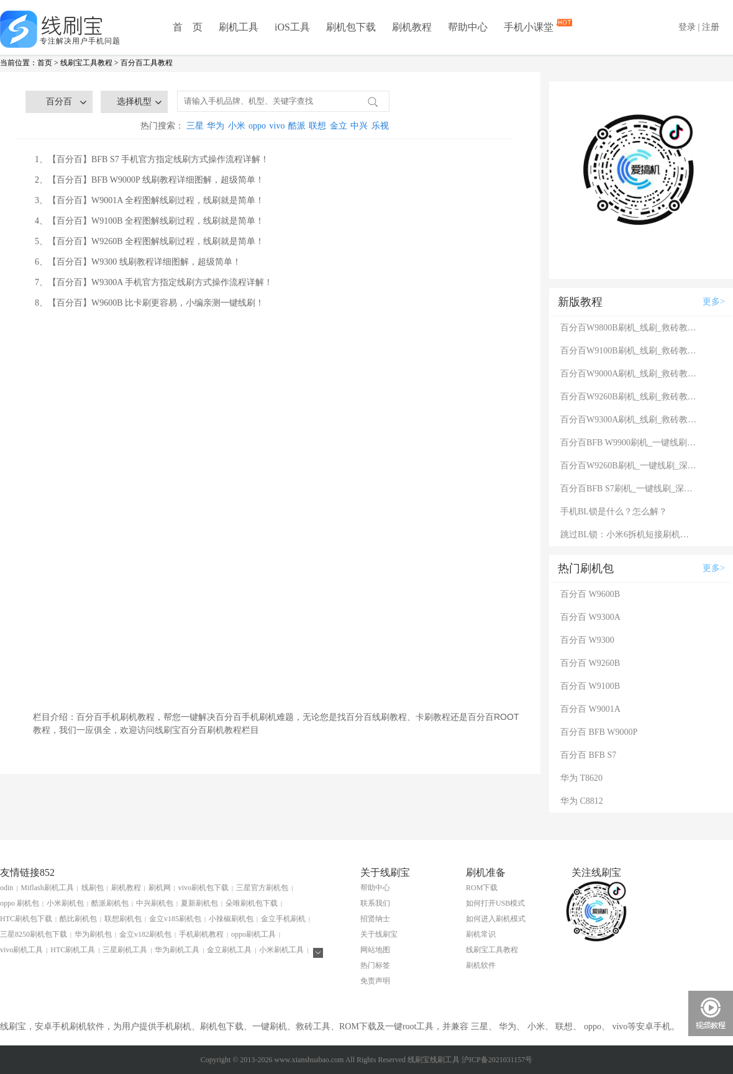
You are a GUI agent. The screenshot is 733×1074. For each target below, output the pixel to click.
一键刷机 (269, 1026)
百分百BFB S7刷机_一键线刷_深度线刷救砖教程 (628, 488)
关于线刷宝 (379, 934)
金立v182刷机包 (145, 934)
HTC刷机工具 (72, 949)
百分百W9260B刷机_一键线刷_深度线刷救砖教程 (628, 465)
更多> (714, 301)
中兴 (359, 125)
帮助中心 (468, 27)
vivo (277, 125)
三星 (195, 125)
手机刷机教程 (201, 934)
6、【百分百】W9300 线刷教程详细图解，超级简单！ (138, 261)
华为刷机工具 (177, 949)
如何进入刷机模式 (496, 918)
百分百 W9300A (590, 617)
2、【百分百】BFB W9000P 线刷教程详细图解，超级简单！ (149, 179)
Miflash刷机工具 (46, 887)
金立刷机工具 (229, 949)
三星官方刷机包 (262, 887)
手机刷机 (174, 1026)
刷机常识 (481, 934)
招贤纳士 (375, 918)
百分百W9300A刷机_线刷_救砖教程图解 (628, 419)
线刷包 (92, 887)
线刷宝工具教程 (86, 62)
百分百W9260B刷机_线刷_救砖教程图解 (628, 396)
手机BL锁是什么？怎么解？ (613, 511)
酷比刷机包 (78, 918)
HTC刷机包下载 (26, 918)
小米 (236, 125)
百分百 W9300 (587, 640)
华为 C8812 (581, 801)
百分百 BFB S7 (588, 755)
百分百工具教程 (147, 62)
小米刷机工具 (281, 949)
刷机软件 (481, 965)
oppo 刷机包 (19, 903)
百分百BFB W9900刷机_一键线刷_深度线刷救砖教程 (628, 442)
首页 (44, 62)
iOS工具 (292, 27)
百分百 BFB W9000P (598, 732)
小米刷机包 (65, 903)
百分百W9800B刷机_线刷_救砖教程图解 (628, 327)
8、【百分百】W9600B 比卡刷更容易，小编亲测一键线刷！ (149, 302)
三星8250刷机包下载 (33, 934)
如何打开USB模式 (495, 903)
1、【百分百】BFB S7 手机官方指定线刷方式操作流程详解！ (152, 159)
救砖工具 (313, 1026)
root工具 (418, 1026)
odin (6, 887)
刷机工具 (238, 27)
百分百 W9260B (590, 663)
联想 (317, 125)
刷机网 (159, 887)
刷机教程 (412, 27)
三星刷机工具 (124, 949)
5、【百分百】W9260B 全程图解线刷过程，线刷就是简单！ (149, 241)
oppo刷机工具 (253, 934)
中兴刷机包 (154, 903)
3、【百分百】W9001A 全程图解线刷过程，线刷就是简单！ (149, 200)
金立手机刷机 (283, 918)
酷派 (297, 125)
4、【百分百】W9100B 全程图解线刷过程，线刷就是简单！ (149, 220)
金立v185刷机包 (175, 918)
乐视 (380, 125)
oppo (257, 125)
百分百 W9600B (590, 594)
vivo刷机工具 (21, 949)
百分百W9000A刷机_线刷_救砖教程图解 (628, 373)
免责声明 (375, 980)
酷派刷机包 (110, 903)
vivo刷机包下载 (203, 887)
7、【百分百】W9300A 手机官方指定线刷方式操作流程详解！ (154, 282)
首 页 (188, 27)
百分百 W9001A (590, 709)
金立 (338, 125)
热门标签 (375, 965)
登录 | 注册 (698, 27)
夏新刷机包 (199, 903)
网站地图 (375, 949)
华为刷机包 (93, 934)
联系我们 (375, 903)
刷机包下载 (351, 27)
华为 (215, 125)
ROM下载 (482, 887)
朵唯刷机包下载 (251, 903)
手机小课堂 (530, 26)
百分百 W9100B (590, 686)
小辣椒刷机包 (231, 918)
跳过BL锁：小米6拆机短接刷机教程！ (628, 534)
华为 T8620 (581, 778)
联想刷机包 (123, 918)
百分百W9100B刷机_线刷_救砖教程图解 (628, 350)
